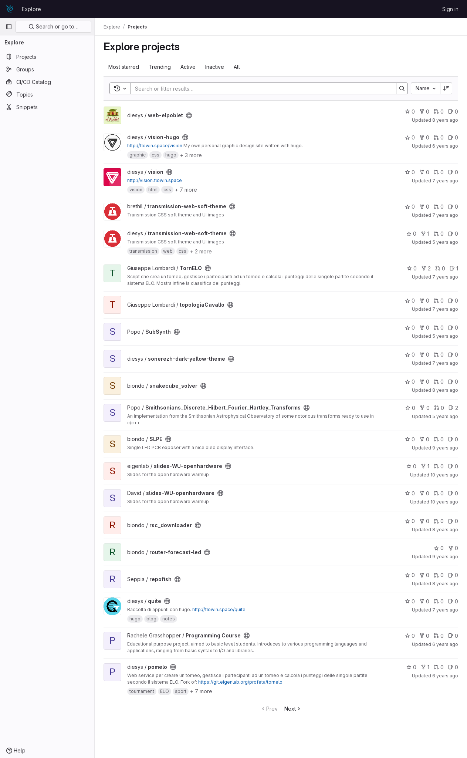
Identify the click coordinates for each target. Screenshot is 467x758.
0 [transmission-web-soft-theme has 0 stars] (410, 206)
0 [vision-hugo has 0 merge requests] (439, 137)
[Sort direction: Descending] (446, 88)
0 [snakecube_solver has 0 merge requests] (439, 381)
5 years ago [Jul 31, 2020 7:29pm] (445, 242)
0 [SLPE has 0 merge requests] (439, 439)
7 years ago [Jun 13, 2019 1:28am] (445, 277)
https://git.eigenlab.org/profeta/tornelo (240, 682)
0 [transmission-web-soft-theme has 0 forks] (424, 206)
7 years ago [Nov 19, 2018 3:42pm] (445, 309)
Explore (31, 9)
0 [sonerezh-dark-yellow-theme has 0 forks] (424, 354)
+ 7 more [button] (186, 189)
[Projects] (47, 57)
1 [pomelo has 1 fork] (425, 667)
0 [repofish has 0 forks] (424, 575)
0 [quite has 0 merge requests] (439, 601)
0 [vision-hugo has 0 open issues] (453, 137)
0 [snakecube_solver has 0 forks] (424, 381)
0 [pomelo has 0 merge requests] (439, 667)
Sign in (450, 9)
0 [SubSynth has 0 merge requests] (439, 327)
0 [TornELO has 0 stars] (412, 268)
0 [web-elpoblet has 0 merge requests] (439, 111)
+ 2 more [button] (201, 251)
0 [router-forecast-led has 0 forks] (453, 548)
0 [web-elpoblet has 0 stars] (410, 111)
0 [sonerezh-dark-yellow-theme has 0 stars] (410, 354)
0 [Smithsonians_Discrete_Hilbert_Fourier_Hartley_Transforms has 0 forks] (425, 408)
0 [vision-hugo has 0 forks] (424, 137)
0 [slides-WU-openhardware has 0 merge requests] (439, 466)
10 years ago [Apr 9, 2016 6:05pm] (444, 502)
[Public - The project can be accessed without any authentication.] (189, 115)
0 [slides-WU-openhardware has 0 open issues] (453, 466)
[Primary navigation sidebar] (9, 27)
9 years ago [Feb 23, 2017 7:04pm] (445, 556)
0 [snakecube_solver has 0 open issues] (453, 381)
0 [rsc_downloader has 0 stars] (410, 521)
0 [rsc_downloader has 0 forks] (424, 521)
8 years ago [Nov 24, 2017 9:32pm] (445, 529)
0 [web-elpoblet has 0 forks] (424, 111)
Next (293, 708)
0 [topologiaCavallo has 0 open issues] (453, 300)
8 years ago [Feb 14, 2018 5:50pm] (445, 120)
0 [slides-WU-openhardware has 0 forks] (424, 493)
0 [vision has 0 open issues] (453, 172)
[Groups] (47, 69)
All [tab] (237, 67)
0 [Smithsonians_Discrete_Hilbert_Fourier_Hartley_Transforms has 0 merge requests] (439, 408)
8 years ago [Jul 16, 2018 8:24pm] (445, 390)
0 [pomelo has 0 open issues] (453, 667)
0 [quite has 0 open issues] (453, 601)
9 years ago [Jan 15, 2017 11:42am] (445, 448)
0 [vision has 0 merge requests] (439, 172)
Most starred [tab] (123, 67)
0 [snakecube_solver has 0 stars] (410, 381)
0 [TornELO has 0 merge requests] (440, 268)
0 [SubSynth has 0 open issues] (453, 327)
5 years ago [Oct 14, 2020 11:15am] (445, 416)
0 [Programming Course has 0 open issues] (453, 636)
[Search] (260, 88)
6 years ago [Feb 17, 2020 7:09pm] (445, 675)
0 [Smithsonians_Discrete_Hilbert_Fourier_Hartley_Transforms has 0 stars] (410, 408)
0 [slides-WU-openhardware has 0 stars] (411, 466)
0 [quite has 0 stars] (410, 601)
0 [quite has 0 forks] (424, 601)
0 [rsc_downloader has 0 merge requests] (439, 521)
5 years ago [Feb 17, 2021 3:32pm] (445, 336)
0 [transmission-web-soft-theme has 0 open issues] (453, 206)
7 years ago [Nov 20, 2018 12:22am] (445, 610)
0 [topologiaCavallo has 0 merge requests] (439, 300)
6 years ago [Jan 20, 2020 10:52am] (445, 644)
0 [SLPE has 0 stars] (410, 439)
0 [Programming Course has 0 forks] (424, 636)
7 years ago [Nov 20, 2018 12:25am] (445, 363)
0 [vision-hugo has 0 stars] (410, 137)
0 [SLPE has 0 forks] (424, 439)
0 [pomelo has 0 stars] (411, 667)
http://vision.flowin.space (154, 180)
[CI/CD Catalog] (47, 82)
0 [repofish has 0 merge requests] (439, 575)
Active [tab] (188, 67)
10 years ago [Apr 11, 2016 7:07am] (444, 475)
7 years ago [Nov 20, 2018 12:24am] (445, 180)
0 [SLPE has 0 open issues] (453, 439)
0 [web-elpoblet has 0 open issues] (453, 111)
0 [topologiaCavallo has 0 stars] (410, 300)
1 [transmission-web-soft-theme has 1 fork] (425, 233)
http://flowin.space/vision (154, 145)
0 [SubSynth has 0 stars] (410, 327)
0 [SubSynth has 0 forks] (424, 327)
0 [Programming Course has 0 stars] (410, 636)
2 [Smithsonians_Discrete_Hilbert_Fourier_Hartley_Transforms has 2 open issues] (453, 408)
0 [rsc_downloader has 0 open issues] (453, 521)
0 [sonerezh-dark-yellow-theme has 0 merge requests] (439, 354)
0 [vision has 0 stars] (410, 172)
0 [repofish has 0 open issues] (453, 575)
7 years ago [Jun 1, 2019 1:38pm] (445, 215)
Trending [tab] (160, 67)
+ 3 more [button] (191, 155)
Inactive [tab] (214, 67)
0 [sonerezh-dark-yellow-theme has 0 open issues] (453, 354)
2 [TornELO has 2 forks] (426, 268)
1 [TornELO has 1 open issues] (454, 268)
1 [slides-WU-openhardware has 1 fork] (425, 466)
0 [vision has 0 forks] (424, 172)
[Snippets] (47, 107)
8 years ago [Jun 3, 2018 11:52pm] (445, 583)
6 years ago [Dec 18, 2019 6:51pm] (445, 146)
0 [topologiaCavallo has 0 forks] (424, 300)
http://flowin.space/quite (219, 609)
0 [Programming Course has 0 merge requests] (439, 636)
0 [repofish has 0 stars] (410, 575)
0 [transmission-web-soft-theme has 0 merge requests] (439, 206)
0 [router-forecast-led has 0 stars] (439, 548)
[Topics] (47, 94)
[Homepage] (10, 9)
